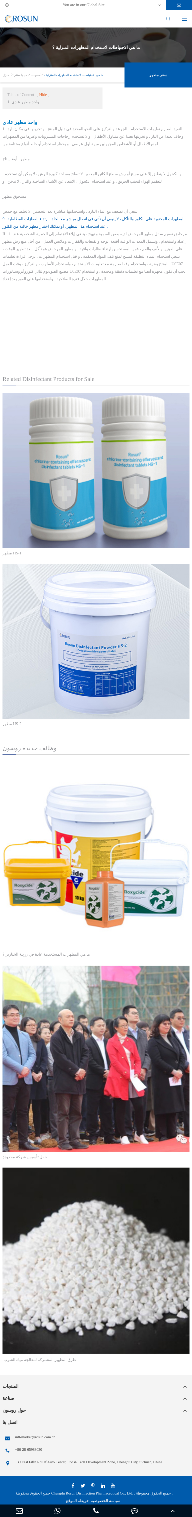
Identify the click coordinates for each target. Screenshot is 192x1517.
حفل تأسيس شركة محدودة (24, 1157)
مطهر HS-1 (12, 553)
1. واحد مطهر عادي (23, 102)
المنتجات (10, 1386)
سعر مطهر (158, 75)
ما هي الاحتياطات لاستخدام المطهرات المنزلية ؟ (73, 75)
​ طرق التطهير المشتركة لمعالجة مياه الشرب (39, 1360)
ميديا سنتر (20, 75)
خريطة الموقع (77, 1501)
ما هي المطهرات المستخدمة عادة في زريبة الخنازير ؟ (46, 954)
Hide (43, 94)
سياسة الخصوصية (105, 1501)
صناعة (8, 1398)
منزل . (6, 75)
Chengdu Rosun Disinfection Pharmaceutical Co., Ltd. (92, 1493)
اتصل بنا (10, 1422)
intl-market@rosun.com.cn (28, 1438)
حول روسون (14, 1410)
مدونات (35, 75)
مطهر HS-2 (12, 724)
